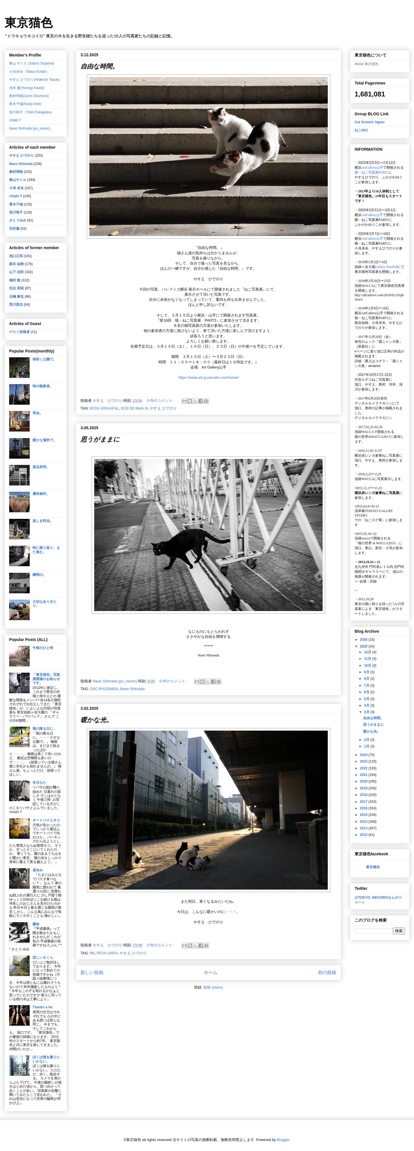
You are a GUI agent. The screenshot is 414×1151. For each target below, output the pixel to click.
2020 (364, 781)
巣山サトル (17, 180)
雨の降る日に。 (45, 729)
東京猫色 (29, 22)
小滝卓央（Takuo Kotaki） (29, 72)
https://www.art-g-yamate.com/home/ (208, 377)
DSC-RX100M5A (104, 689)
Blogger (283, 1140)
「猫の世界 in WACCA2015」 (377, 543)
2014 (364, 822)
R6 (92, 953)
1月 (367, 746)
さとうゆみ (17, 220)
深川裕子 (16, 212)
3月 (367, 712)
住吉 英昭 (16, 288)
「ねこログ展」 (373, 520)
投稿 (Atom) (213, 987)
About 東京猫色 (366, 64)
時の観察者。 (43, 386)
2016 (364, 808)
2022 (364, 768)
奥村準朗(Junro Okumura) (29, 96)
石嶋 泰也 (16, 297)
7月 (367, 686)
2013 (364, 828)
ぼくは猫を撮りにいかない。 (46, 1059)
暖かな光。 (96, 719)
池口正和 (16, 256)
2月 (367, 740)
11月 (368, 659)
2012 (364, 835)
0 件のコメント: (160, 400)
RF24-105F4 (107, 953)
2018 (364, 795)
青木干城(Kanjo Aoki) (25, 104)
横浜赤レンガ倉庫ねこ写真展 (377, 455)
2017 (364, 802)
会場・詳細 (366, 581)
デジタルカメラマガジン (373, 418)
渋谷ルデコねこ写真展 (372, 380)
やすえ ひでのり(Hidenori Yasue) (34, 80)
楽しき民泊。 (43, 521)
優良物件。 (41, 494)
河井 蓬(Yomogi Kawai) (26, 88)
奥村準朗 (16, 172)
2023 (364, 761)
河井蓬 (14, 229)
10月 (368, 666)
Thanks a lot (43, 1007)
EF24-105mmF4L (104, 408)
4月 (367, 705)
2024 (364, 755)
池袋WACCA (364, 286)
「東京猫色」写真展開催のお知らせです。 (46, 679)
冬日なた (39, 783)
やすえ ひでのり (163, 408)
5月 (367, 699)
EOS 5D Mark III (134, 408)
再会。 (38, 413)
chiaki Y (15, 120)
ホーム (211, 972)
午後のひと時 (43, 648)
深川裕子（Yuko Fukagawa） (31, 112)
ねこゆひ (361, 130)
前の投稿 (327, 972)
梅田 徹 (14, 280)
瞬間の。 (39, 575)
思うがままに (100, 439)
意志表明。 (41, 467)
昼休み (38, 870)
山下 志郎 (16, 272)
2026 (364, 640)
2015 (364, 815)
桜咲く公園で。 (45, 359)
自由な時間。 (99, 66)
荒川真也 (16, 305)
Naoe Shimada (132, 689)
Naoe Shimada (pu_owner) (29, 128)
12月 (368, 652)
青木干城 (16, 204)
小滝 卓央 (16, 188)
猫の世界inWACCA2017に (374, 437)
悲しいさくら (43, 957)
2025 (364, 646)
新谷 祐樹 (16, 264)
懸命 (36, 924)
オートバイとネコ (46, 820)
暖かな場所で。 (45, 440)
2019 (364, 788)
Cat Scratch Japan (370, 122)
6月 (367, 692)
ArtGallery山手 (372, 313)
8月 (367, 679)
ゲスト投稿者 (19, 332)
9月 (367, 672)
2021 (364, 775)
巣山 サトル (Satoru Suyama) (31, 63)
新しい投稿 (92, 972)
